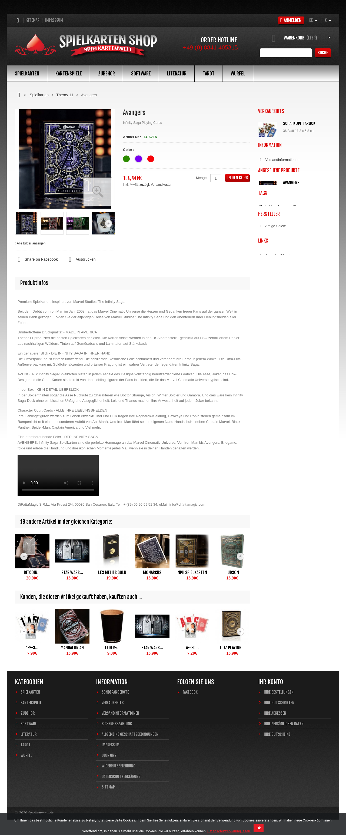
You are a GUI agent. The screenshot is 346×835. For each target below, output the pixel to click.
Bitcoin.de (269, 493)
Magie (318, 368)
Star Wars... (72, 572)
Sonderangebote (115, 692)
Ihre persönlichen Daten (284, 723)
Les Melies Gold (112, 572)
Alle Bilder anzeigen (31, 243)
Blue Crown (270, 416)
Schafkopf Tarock (299, 123)
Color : (129, 150)
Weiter (108, 223)
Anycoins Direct (274, 474)
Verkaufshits (113, 702)
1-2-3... (32, 647)
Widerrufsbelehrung (277, 286)
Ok (259, 828)
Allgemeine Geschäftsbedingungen (289, 267)
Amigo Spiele (272, 397)
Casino (301, 368)
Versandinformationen (279, 248)
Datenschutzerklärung (279, 295)
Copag (267, 425)
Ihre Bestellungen (279, 692)
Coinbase (269, 484)
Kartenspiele (68, 74)
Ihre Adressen (275, 713)
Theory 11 (64, 95)
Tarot (208, 74)
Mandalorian (72, 647)
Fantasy (307, 373)
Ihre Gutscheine (277, 734)
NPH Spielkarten (192, 572)
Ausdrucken (80, 259)
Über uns (109, 755)
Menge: (202, 178)
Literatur (177, 74)
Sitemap (32, 20)
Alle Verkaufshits (278, 221)
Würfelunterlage (299, 189)
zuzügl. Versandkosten (155, 185)
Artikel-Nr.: (132, 137)
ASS (265, 407)
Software (141, 74)
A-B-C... (192, 647)
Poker (299, 362)
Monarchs (152, 572)
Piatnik (263, 368)
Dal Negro (269, 435)
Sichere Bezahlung (276, 258)
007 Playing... (232, 647)
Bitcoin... (32, 572)
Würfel (238, 74)
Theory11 (282, 368)
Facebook (190, 692)
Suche (323, 52)
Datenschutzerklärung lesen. (229, 831)
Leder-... (112, 647)
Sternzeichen (289, 373)
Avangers (291, 320)
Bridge (317, 363)
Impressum (54, 20)
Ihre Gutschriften (279, 702)
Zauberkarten (268, 373)
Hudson (232, 572)
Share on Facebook (36, 259)
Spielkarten (27, 74)
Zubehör (106, 74)
